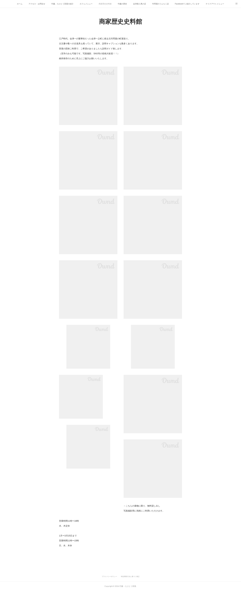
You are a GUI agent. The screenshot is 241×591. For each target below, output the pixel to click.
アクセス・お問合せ (37, 4)
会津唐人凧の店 (139, 4)
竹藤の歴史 (122, 4)
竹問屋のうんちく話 (160, 4)
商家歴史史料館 (105, 4)
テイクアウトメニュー (215, 4)
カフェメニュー (86, 4)
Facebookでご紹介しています (187, 4)
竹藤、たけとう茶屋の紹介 (62, 4)
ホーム (19, 4)
